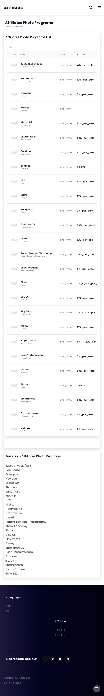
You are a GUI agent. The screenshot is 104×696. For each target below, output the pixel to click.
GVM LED (11, 573)
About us (60, 635)
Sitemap (25, 677)
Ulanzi (9, 517)
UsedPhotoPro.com (19, 552)
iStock (9, 561)
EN (8, 606)
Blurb (9, 530)
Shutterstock (14, 487)
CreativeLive (14, 513)
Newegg (11, 479)
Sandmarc (12, 492)
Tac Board (12, 470)
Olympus (11, 474)
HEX (8, 500)
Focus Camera (15, 569)
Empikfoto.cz (14, 548)
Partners (60, 629)
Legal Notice (10, 677)
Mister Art (12, 483)
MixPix (9, 504)
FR (7, 611)
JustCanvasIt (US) (18, 466)
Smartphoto (14, 565)
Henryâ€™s (13, 509)
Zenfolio (11, 496)
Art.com (11, 556)
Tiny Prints (12, 539)
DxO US (10, 535)
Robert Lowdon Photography (25, 522)
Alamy (9, 543)
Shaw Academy (16, 526)
